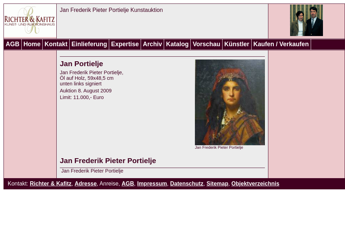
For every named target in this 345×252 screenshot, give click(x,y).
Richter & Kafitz (50, 184)
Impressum (152, 184)
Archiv (152, 44)
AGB (12, 44)
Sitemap (217, 184)
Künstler (236, 44)
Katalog (177, 44)
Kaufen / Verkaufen (281, 44)
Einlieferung (89, 44)
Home (32, 44)
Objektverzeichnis (255, 184)
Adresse (86, 184)
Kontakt (56, 44)
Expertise (125, 44)
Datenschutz (186, 184)
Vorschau (206, 44)
